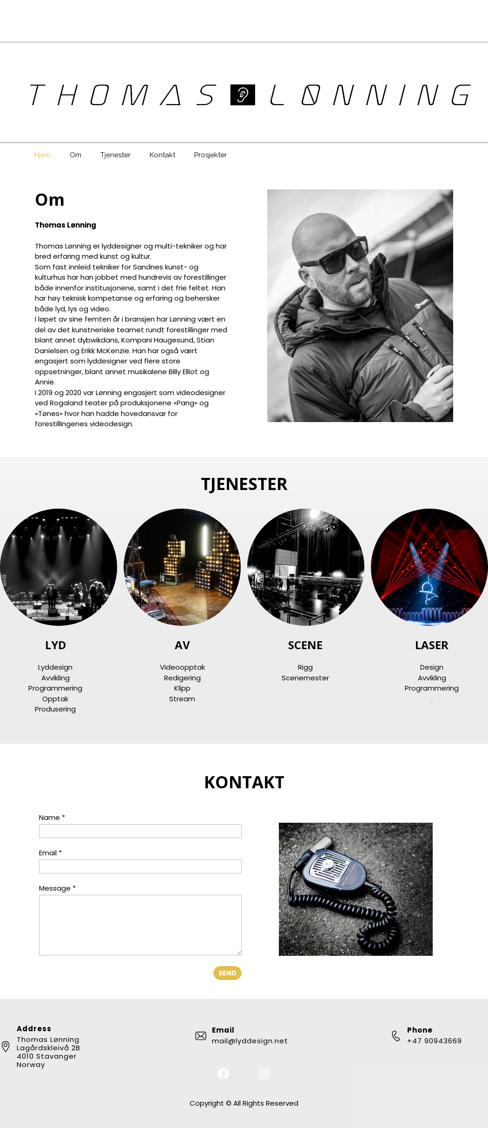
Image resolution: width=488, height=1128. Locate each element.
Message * (57, 888)
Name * (52, 817)
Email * (50, 853)
